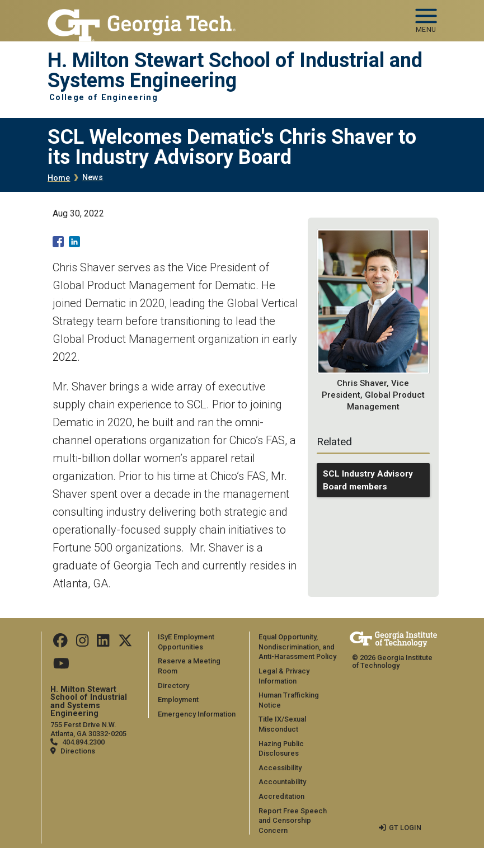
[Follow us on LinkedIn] (103, 643)
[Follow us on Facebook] (60, 643)
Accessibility (280, 768)
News (93, 177)
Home (59, 178)
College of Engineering (103, 97)
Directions (77, 751)
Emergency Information (197, 714)
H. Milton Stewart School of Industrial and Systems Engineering (235, 70)
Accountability (282, 782)
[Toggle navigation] (426, 17)
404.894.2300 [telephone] (83, 742)
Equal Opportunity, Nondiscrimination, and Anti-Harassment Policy (297, 647)
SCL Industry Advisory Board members (368, 480)
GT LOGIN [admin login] (405, 827)
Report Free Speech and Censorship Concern (293, 821)
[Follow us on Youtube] (61, 666)
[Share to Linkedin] (74, 241)
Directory (173, 685)
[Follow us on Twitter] (125, 643)
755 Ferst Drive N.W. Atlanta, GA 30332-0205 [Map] (88, 728)
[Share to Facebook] (58, 241)
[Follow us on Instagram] (82, 643)
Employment (178, 699)
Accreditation (281, 796)
